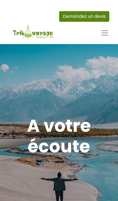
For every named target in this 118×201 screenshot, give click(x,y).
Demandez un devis (84, 16)
